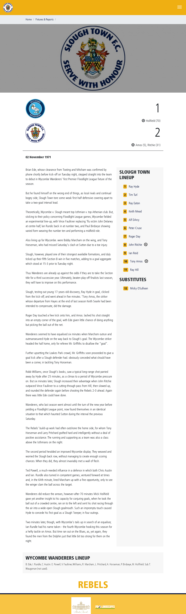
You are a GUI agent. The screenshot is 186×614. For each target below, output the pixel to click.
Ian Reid (133, 253)
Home (29, 19)
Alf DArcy (134, 220)
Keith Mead (135, 211)
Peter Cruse (135, 228)
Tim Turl (133, 195)
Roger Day (134, 236)
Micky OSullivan (139, 288)
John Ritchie (135, 245)
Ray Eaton (134, 203)
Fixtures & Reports (45, 19)
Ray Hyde (134, 186)
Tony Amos (136, 261)
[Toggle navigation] (179, 6)
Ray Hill (134, 270)
